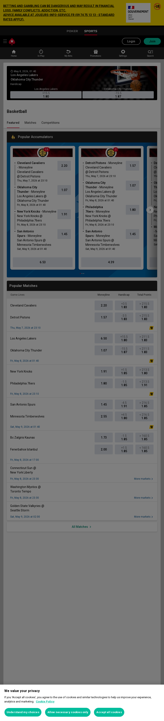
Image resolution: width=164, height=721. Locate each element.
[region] (82, 703)
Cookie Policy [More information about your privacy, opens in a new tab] (45, 701)
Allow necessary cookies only (67, 712)
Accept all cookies (109, 712)
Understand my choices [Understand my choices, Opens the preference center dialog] (23, 712)
